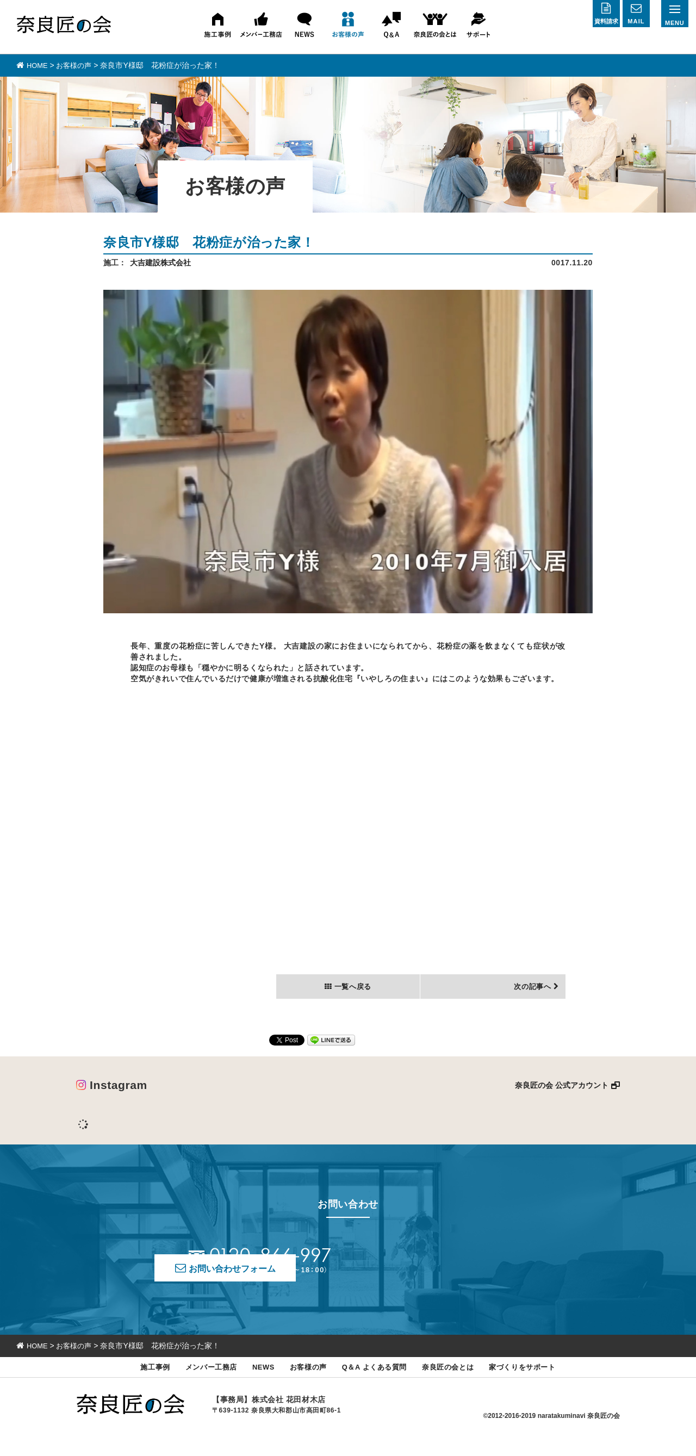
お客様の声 (303, 1384)
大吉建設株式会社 (160, 262)
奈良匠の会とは (457, 1384)
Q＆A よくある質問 (376, 1384)
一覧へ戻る (352, 997)
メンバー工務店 (196, 1384)
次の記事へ (529, 997)
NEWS (254, 1384)
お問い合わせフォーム (442, 1274)
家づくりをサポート (540, 1384)
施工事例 (135, 1384)
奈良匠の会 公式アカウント (561, 1097)
